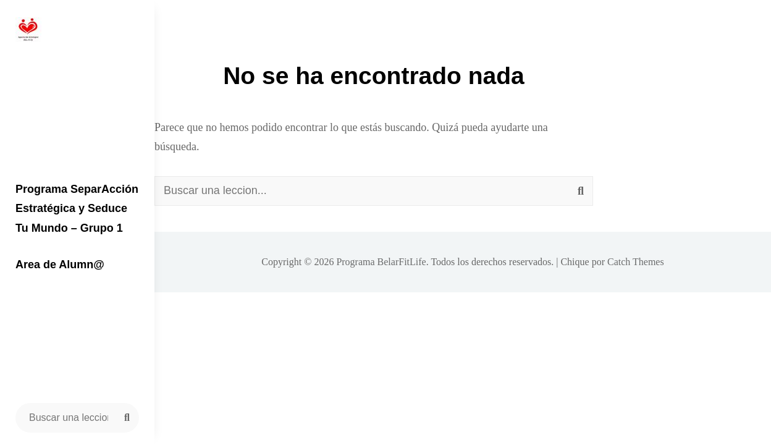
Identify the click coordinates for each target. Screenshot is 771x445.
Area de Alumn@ (59, 264)
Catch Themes (635, 261)
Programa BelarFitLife (381, 261)
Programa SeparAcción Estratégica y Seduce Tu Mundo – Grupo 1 (76, 208)
